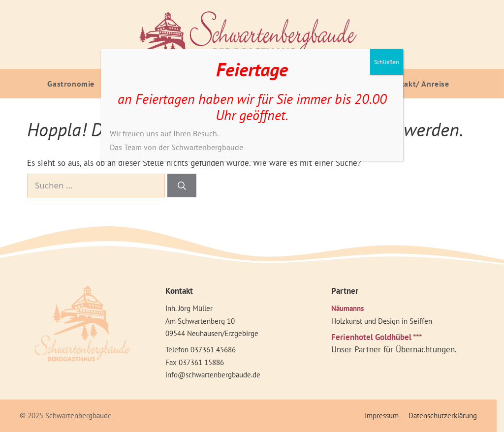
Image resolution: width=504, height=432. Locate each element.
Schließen (386, 61)
